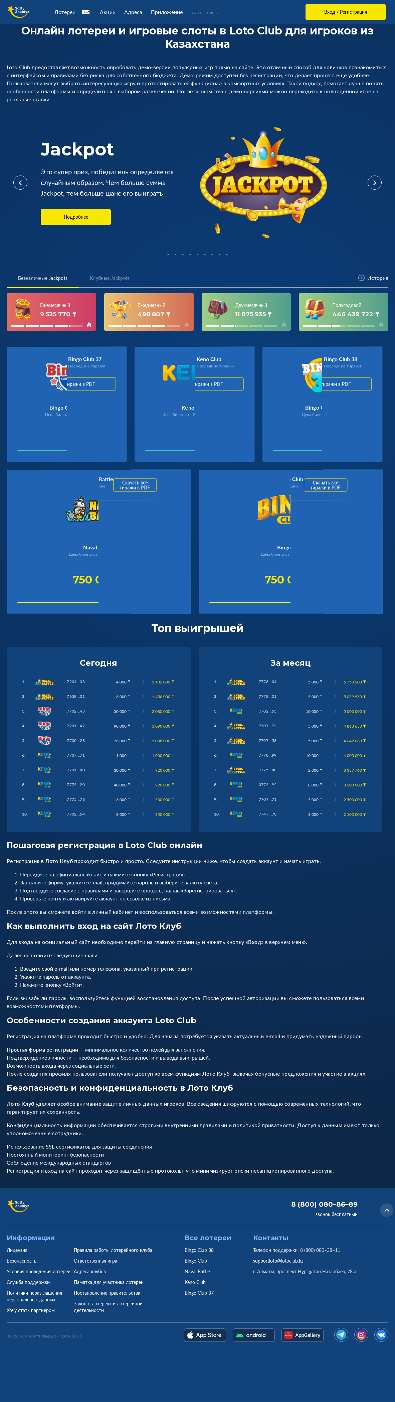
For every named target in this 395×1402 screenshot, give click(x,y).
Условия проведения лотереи (38, 1271)
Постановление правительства (107, 1293)
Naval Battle (197, 1271)
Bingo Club (196, 1261)
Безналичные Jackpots (42, 278)
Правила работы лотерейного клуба (113, 1250)
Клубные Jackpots (110, 278)
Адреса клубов (90, 1271)
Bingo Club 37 (199, 1293)
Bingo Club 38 (199, 1250)
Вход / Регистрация (345, 12)
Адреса (133, 12)
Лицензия (17, 1250)
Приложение (167, 12)
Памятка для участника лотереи (109, 1282)
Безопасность (21, 1261)
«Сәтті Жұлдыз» (205, 12)
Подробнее (76, 217)
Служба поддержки (28, 1282)
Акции (108, 12)
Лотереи (72, 12)
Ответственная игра (95, 1261)
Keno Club (195, 1282)
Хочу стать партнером (31, 1310)
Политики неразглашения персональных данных (34, 1296)
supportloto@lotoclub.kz (278, 1261)
